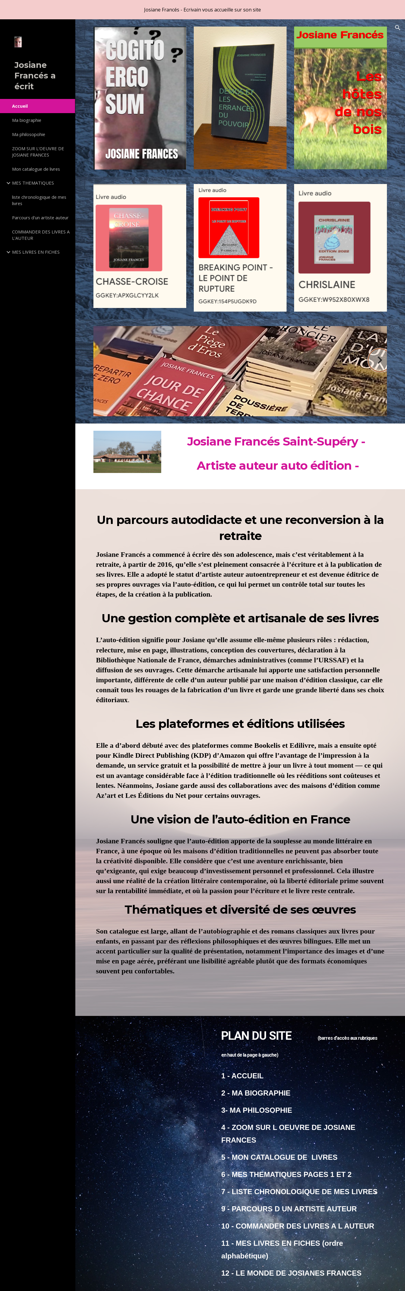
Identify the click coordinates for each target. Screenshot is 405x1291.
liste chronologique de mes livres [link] (39, 200)
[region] (202, 9)
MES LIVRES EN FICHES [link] (36, 252)
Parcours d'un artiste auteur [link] (40, 217)
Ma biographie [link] (26, 120)
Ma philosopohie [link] (28, 134)
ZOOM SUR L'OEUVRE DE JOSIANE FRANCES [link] (38, 151)
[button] (398, 28)
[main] (278, 456)
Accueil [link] (20, 106)
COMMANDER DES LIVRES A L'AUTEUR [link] (41, 235)
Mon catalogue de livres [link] (36, 169)
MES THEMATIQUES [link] (33, 183)
